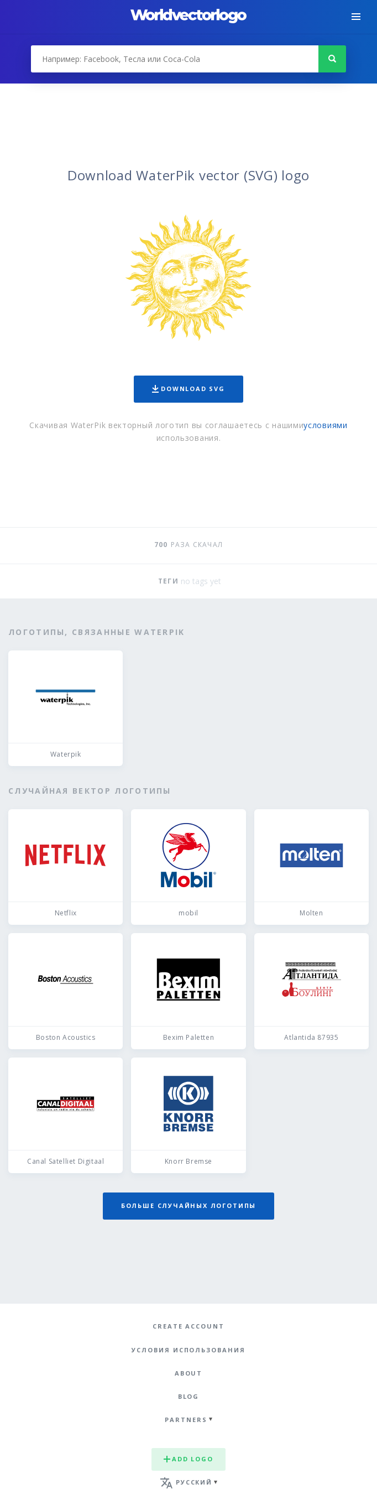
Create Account (188, 1326)
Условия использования (188, 1350)
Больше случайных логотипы (188, 1205)
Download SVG (188, 388)
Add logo (188, 1459)
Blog (189, 1396)
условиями (325, 425)
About (189, 1373)
